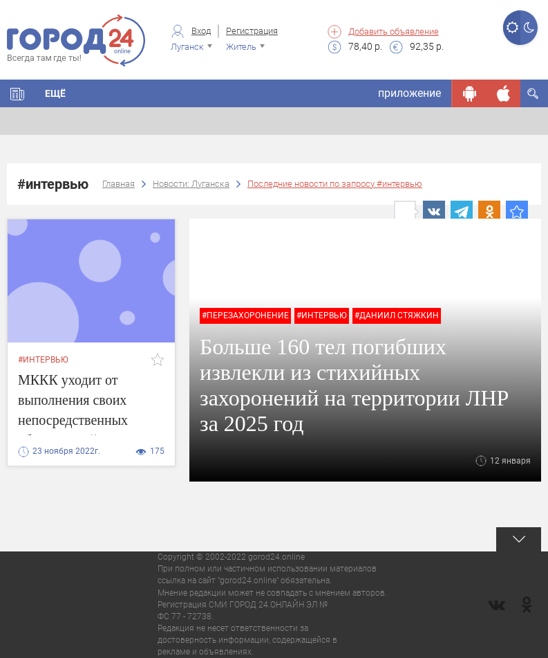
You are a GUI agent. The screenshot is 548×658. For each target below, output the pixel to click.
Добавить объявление (393, 31)
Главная (118, 184)
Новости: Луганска (191, 184)
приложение (409, 93)
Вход (201, 31)
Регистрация (252, 31)
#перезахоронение (245, 315)
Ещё (55, 93)
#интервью (43, 360)
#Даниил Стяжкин (397, 315)
